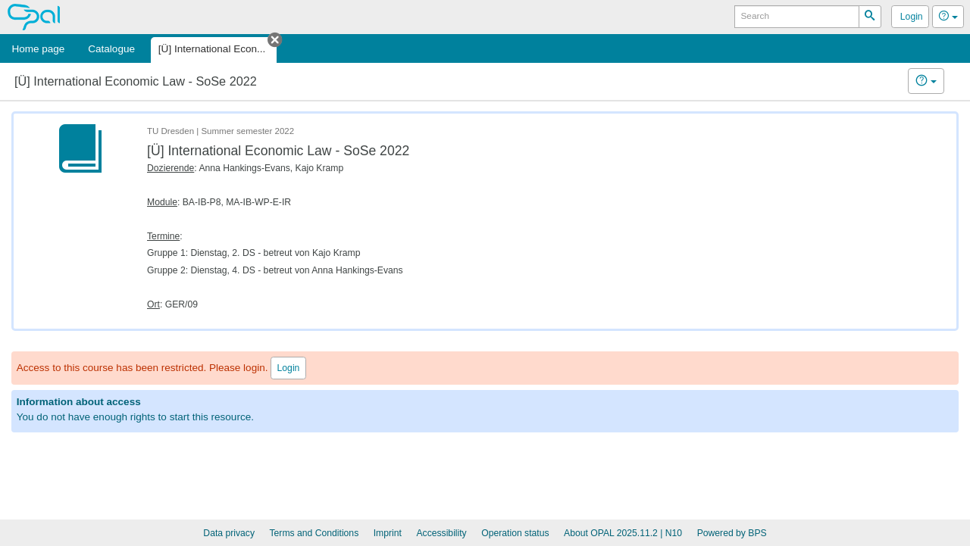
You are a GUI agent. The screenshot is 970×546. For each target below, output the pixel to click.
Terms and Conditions (314, 533)
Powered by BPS (732, 533)
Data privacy (229, 533)
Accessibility (441, 533)
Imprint (388, 533)
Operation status (515, 533)
